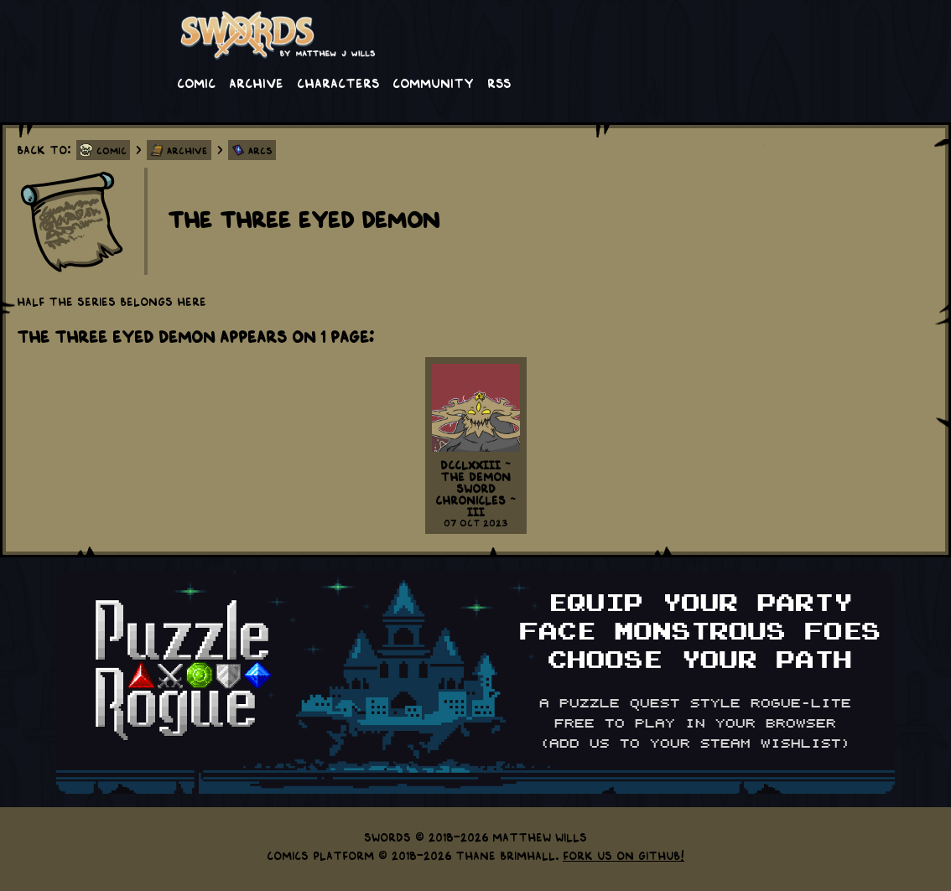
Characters (338, 82)
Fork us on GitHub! (623, 855)
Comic (196, 82)
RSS (499, 82)
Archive (256, 82)
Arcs (260, 150)
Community (433, 82)
